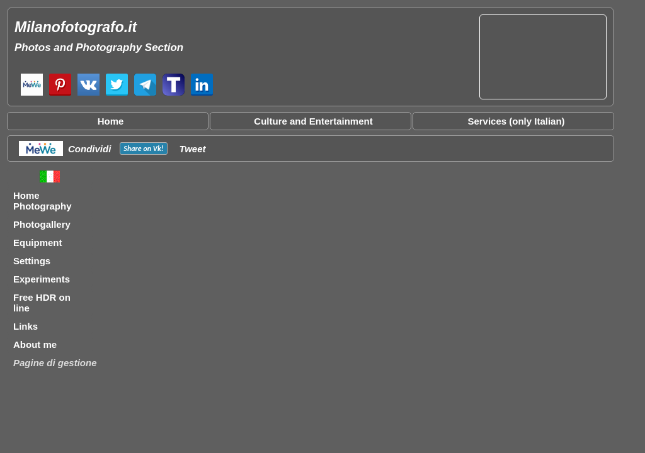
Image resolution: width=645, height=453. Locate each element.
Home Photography (42, 200)
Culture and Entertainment (313, 121)
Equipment (37, 242)
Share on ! (143, 148)
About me (35, 344)
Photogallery (42, 224)
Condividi (89, 148)
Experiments (41, 279)
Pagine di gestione (55, 362)
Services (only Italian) (515, 121)
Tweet (193, 148)
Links (25, 326)
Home (111, 121)
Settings (31, 260)
